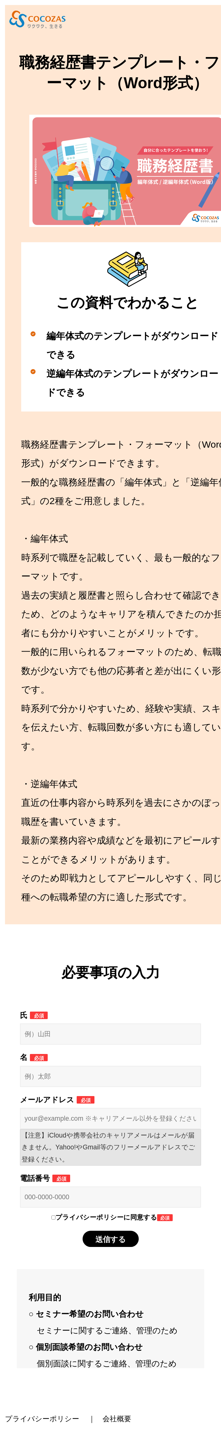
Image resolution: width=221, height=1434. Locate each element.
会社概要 (117, 1419)
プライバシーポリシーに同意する (114, 1217)
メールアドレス (57, 1099)
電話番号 (45, 1178)
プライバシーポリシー (42, 1419)
